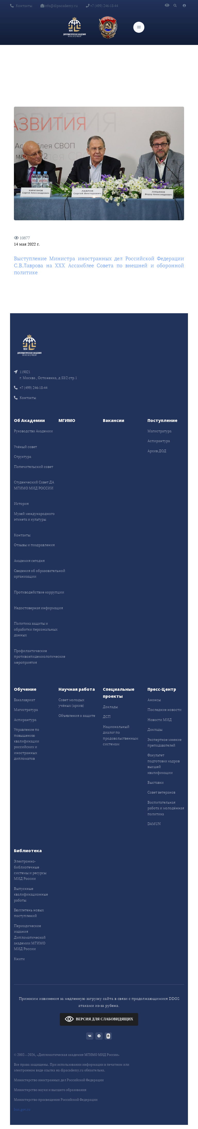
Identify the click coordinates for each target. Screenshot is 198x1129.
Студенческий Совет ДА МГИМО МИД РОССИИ (34, 485)
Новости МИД (159, 719)
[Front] (29, 345)
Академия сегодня (29, 560)
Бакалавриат (24, 699)
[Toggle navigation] (138, 27)
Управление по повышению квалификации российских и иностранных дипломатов (26, 744)
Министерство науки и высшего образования (50, 1090)
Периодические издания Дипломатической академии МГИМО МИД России (30, 937)
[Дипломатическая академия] (74, 27)
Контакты (21, 5)
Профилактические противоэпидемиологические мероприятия (39, 656)
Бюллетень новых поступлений (29, 912)
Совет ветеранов (161, 792)
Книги (19, 958)
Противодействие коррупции (39, 592)
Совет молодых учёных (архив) (71, 702)
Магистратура (159, 431)
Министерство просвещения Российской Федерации (55, 1099)
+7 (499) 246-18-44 (102, 5)
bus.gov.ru (22, 1109)
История (21, 503)
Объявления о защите (77, 715)
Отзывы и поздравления (34, 544)
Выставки (155, 782)
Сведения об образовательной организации (39, 573)
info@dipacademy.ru (59, 5)
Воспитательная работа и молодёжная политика (165, 808)
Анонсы (154, 699)
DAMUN (154, 823)
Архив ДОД (156, 450)
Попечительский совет (33, 466)
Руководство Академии (33, 431)
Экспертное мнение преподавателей (164, 742)
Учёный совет (25, 446)
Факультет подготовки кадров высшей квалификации (163, 763)
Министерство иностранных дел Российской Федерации (59, 1080)
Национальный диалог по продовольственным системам (120, 735)
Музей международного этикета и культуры (34, 516)
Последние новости (164, 709)
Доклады (110, 706)
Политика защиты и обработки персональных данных (35, 629)
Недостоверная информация (38, 607)
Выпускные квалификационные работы (31, 894)
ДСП (107, 716)
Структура (22, 456)
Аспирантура (158, 440)
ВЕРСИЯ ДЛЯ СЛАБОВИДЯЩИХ (99, 1019)
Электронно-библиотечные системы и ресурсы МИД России (30, 870)
